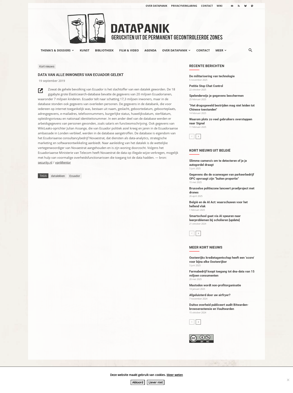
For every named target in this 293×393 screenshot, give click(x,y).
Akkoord (137, 382)
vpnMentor (63, 162)
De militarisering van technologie (212, 76)
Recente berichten (206, 66)
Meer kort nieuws (205, 247)
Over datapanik (156, 6)
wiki (219, 6)
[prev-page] (191, 136)
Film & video (129, 50)
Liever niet (156, 382)
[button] (250, 51)
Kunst (84, 50)
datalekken (58, 176)
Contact (207, 6)
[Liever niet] (288, 380)
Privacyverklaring (184, 6)
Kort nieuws (46, 66)
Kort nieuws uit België (210, 150)
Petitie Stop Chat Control (206, 86)
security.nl (45, 162)
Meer (220, 50)
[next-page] (198, 136)
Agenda (150, 50)
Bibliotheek (104, 50)
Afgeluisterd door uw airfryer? (209, 295)
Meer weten (175, 375)
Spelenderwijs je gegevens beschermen (216, 96)
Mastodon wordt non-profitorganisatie (215, 285)
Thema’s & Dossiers (57, 50)
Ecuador (74, 176)
